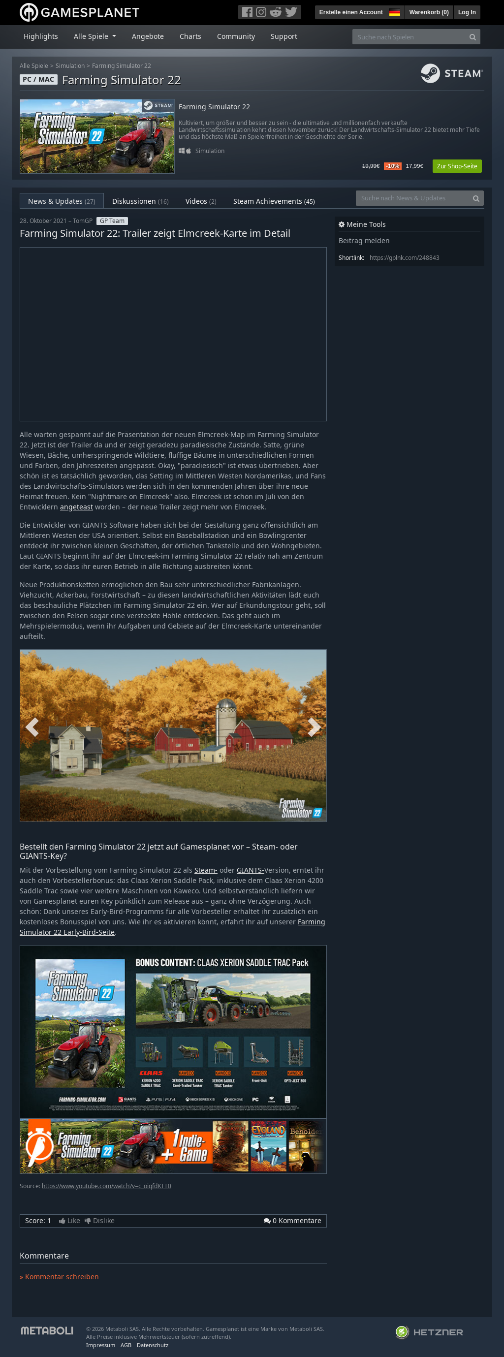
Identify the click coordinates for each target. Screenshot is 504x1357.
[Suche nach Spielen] (409, 36)
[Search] (472, 36)
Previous (32, 728)
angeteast (76, 506)
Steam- (206, 870)
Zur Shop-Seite (457, 166)
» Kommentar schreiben (59, 1276)
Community (236, 36)
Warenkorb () (429, 12)
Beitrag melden (364, 240)
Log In (467, 12)
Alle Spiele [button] (92, 36)
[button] (393, 11)
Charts (190, 36)
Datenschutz (152, 1345)
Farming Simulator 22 (121, 65)
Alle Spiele (34, 65)
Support (284, 36)
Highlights (41, 36)
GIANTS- (250, 870)
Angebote (148, 36)
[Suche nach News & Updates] (412, 198)
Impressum (100, 1345)
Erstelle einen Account (351, 12)
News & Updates (61, 201)
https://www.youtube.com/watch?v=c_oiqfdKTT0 (106, 1186)
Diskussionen (140, 201)
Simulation (70, 65)
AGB (126, 1345)
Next (314, 728)
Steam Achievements (274, 201)
